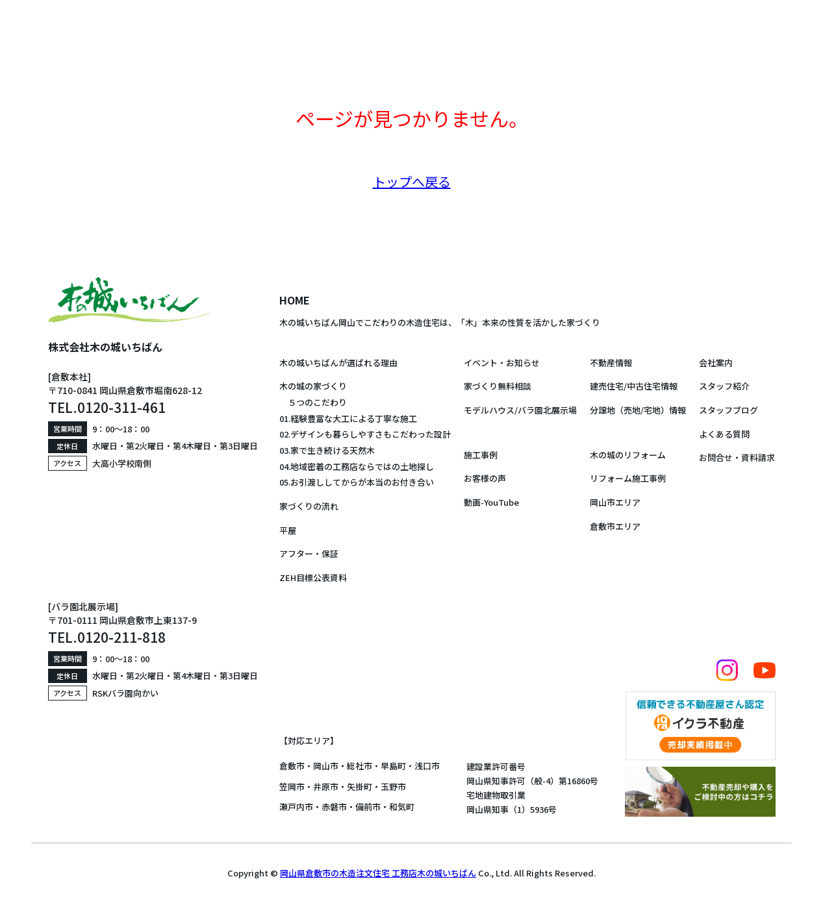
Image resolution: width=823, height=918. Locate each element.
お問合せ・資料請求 (737, 457)
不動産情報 (611, 362)
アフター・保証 (308, 553)
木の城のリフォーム (628, 455)
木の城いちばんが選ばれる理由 (338, 362)
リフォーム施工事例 (628, 478)
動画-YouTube (491, 502)
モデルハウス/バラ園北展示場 (520, 410)
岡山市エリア (615, 502)
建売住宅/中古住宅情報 (633, 386)
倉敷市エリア (615, 526)
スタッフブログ (728, 410)
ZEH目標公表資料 (313, 577)
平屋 (287, 530)
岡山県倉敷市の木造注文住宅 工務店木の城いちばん (378, 873)
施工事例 (481, 455)
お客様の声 (485, 478)
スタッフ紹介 (724, 386)
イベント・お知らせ (502, 362)
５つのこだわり (313, 402)
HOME (294, 300)
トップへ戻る (412, 181)
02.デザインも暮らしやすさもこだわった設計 (365, 434)
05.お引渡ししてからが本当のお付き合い (356, 482)
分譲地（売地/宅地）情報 (638, 410)
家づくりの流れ (308, 506)
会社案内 (716, 362)
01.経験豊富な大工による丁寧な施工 (348, 418)
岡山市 (325, 766)
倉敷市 (292, 766)
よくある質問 (724, 434)
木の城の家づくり (313, 386)
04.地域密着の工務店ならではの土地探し (356, 466)
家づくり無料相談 (497, 386)
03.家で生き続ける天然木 (327, 450)
